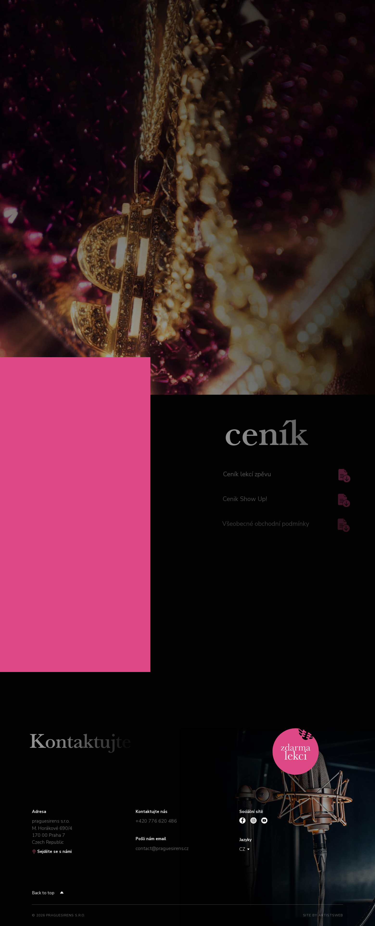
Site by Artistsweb (323, 915)
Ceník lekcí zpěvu (285, 475)
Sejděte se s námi (52, 851)
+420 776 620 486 (156, 821)
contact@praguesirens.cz (162, 848)
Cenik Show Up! (285, 500)
